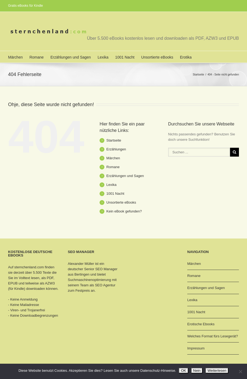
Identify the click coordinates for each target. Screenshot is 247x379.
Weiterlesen (216, 371)
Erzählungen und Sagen (70, 57)
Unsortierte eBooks (157, 57)
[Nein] (240, 371)
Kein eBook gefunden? (124, 211)
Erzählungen (116, 149)
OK (183, 371)
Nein (196, 371)
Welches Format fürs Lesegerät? (212, 336)
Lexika (103, 57)
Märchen (15, 57)
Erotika (186, 57)
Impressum (195, 348)
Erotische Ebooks (200, 324)
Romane (36, 57)
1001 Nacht (125, 57)
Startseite (198, 74)
